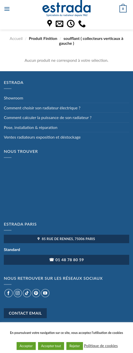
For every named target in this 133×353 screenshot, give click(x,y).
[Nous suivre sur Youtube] (45, 293)
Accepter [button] (26, 346)
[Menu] (7, 9)
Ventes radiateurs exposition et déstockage (42, 137)
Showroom (13, 97)
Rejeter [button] (74, 346)
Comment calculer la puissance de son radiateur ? (48, 117)
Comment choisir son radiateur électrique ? (42, 107)
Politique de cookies (101, 345)
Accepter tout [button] (51, 346)
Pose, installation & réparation (30, 127)
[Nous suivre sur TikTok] (27, 293)
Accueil (16, 38)
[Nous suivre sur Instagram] (18, 293)
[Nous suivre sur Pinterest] (36, 293)
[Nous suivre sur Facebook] (8, 293)
